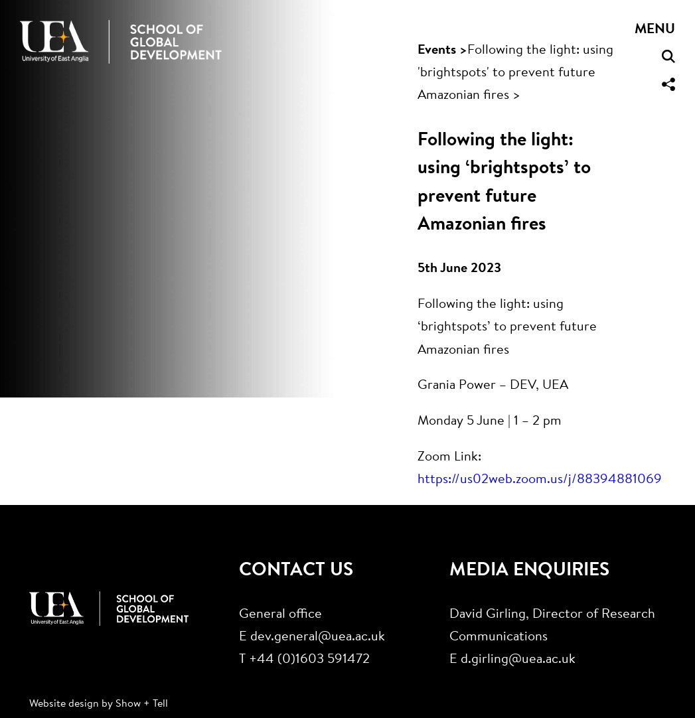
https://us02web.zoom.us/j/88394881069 (540, 480)
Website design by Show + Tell (98, 704)
